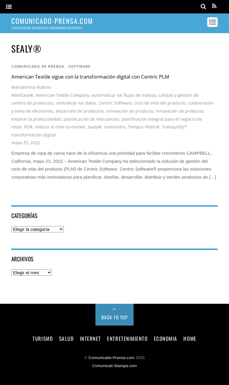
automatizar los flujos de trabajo (124, 95)
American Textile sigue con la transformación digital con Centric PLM (90, 76)
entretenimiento (127, 338)
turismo (43, 338)
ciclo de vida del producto (160, 103)
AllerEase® (22, 95)
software (80, 66)
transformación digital (33, 135)
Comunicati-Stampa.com (114, 365)
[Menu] (9, 7)
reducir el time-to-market (60, 127)
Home (189, 338)
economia (165, 338)
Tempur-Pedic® (144, 127)
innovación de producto (179, 111)
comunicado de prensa (37, 66)
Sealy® (95, 127)
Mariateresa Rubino (31, 87)
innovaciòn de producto (130, 111)
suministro (115, 127)
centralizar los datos (76, 103)
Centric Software (115, 103)
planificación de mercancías (91, 119)
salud (66, 338)
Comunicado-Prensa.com (111, 357)
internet (90, 338)
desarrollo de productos (80, 111)
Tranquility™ (174, 127)
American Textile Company (62, 95)
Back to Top (114, 317)
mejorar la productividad (36, 119)
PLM (28, 127)
